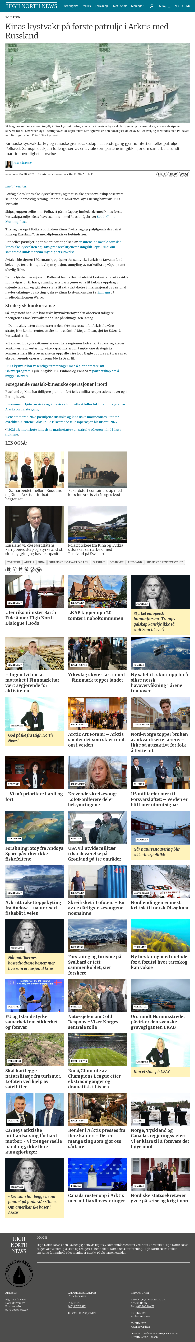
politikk (13, 562)
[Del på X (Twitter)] (164, 174)
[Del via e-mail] (175, 174)
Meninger (137, 6)
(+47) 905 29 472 (145, 1306)
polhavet (117, 562)
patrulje (98, 562)
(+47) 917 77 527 (77, 1306)
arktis (29, 562)
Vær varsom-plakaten (60, 1249)
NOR (177, 6)
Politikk (86, 6)
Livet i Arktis (119, 6)
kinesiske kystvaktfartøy (68, 562)
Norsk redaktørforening (126, 1249)
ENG (187, 6)
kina (41, 562)
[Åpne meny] (164, 6)
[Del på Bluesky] (186, 174)
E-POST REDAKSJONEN (82, 1313)
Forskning (101, 6)
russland (135, 562)
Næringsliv (71, 6)
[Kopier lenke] (181, 174)
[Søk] (151, 6)
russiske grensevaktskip (164, 562)
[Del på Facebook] (159, 174)
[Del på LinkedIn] (170, 174)
